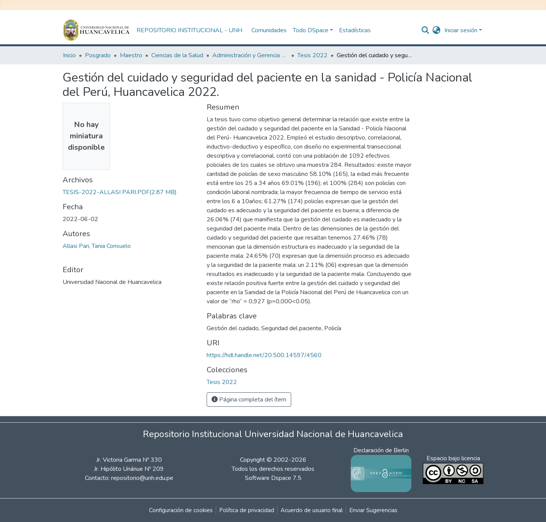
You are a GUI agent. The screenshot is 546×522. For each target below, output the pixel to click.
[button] (436, 30)
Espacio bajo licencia (453, 458)
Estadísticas (355, 30)
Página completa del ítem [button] (249, 399)
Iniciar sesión (460, 30)
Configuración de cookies (181, 510)
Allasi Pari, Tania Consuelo (97, 246)
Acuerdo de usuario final (312, 510)
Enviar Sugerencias (373, 510)
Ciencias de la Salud (177, 55)
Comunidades (269, 30)
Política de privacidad (246, 510)
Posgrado (98, 55)
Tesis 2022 (312, 55)
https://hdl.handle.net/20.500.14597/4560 (264, 355)
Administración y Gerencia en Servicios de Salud (250, 55)
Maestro (131, 55)
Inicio (69, 55)
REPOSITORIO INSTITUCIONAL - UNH (189, 30)
